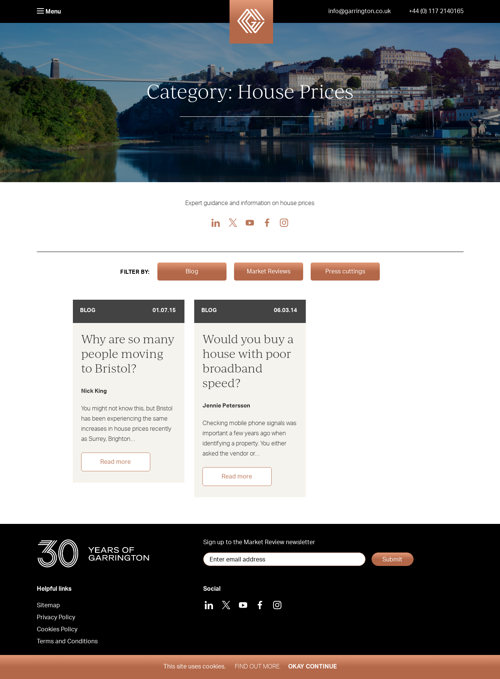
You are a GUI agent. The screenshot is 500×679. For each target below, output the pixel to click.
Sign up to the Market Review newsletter (259, 542)
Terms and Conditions (67, 641)
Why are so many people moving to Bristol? (127, 353)
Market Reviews (268, 272)
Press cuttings (345, 272)
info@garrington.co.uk (359, 11)
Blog (192, 272)
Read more (115, 462)
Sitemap (48, 605)
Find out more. (258, 667)
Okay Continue (312, 667)
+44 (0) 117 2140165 (436, 11)
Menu (49, 11)
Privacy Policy (56, 617)
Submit (392, 560)
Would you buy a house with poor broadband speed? (248, 360)
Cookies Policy (57, 629)
